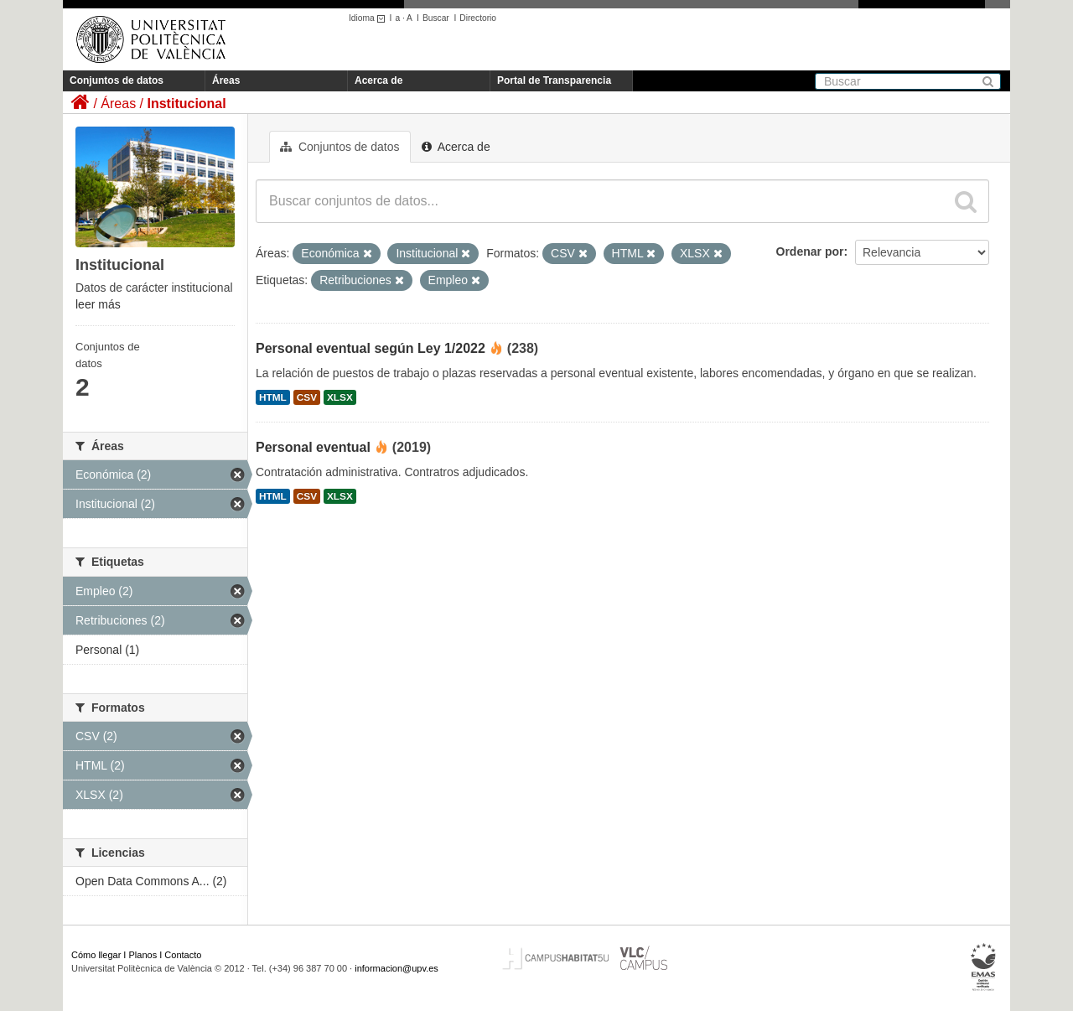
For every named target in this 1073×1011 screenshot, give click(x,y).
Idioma (369, 18)
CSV (307, 397)
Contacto (182, 955)
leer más (98, 304)
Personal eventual (313, 447)
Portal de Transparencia (554, 80)
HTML (273, 397)
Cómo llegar (96, 955)
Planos (143, 955)
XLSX (340, 397)
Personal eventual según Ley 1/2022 (370, 348)
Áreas (226, 80)
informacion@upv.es (396, 968)
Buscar (435, 18)
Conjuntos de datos (116, 80)
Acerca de (378, 80)
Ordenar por (810, 251)
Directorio (477, 18)
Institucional (186, 103)
